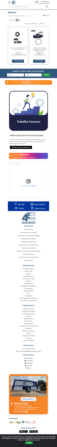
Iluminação (28, 296)
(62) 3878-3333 (44, 3)
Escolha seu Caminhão (28, 248)
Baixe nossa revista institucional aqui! (28, 251)
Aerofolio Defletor (28, 269)
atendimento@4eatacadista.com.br (28, 351)
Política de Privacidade (28, 239)
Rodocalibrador (28, 324)
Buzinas (28, 274)
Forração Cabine (28, 291)
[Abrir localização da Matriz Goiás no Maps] (28, 394)
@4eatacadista (24, 155)
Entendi (29, 442)
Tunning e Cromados (28, 336)
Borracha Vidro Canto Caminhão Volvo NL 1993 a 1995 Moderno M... (39, 49)
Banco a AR (28, 271)
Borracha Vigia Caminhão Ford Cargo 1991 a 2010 (18, 48)
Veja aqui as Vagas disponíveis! (20, 147)
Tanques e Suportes (28, 331)
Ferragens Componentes (28, 286)
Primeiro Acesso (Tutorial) (28, 233)
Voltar (46, 15)
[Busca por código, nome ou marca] (26, 6)
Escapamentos (28, 284)
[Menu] (9, 2)
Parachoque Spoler (29, 314)
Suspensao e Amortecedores (28, 326)
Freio (28, 293)
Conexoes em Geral (28, 279)
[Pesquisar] (47, 6)
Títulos (19, 209)
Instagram (28, 358)
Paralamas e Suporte (28, 311)
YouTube (28, 363)
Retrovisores (28, 321)
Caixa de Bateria (28, 276)
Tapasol (28, 333)
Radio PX (28, 316)
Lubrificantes (28, 288)
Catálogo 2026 (28, 260)
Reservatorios (28, 319)
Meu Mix (19, 205)
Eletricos (28, 281)
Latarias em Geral (28, 309)
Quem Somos (28, 229)
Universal (28, 338)
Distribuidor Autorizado (28, 242)
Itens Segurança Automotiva (28, 298)
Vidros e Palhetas (28, 341)
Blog (28, 368)
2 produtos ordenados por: (31, 23)
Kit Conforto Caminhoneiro (28, 301)
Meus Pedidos (38, 205)
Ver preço (17, 60)
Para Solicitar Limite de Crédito (28, 257)
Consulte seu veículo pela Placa (28, 245)
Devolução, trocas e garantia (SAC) (28, 236)
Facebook (28, 361)
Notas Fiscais (38, 209)
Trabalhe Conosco (28, 254)
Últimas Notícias (26, 82)
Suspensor (28, 328)
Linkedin (28, 366)
